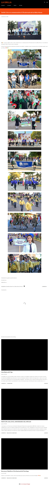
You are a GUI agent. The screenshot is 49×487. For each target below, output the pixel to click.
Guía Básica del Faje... (7, 372)
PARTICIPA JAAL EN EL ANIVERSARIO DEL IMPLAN (16, 421)
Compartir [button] (44, 286)
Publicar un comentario (12, 432)
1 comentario (9, 383)
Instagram (9, 5)
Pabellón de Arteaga (18, 286)
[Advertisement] (24, 325)
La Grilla (6, 2)
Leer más (46, 383)
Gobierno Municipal (10, 286)
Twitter (15, 5)
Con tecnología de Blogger (24, 484)
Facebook (3, 5)
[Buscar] (44, 2)
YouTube (20, 5)
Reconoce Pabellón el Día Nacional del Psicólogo (15, 471)
